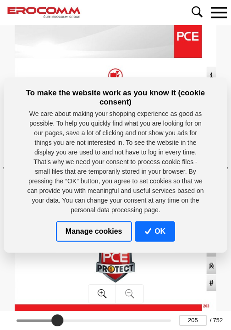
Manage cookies (94, 231)
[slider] (57, 320)
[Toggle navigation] (218, 12)
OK (155, 231)
